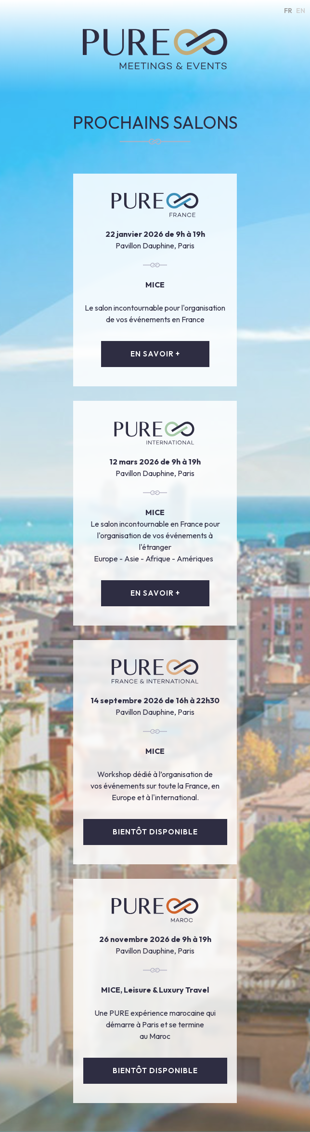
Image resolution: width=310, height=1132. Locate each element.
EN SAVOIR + (155, 353)
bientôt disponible (155, 831)
